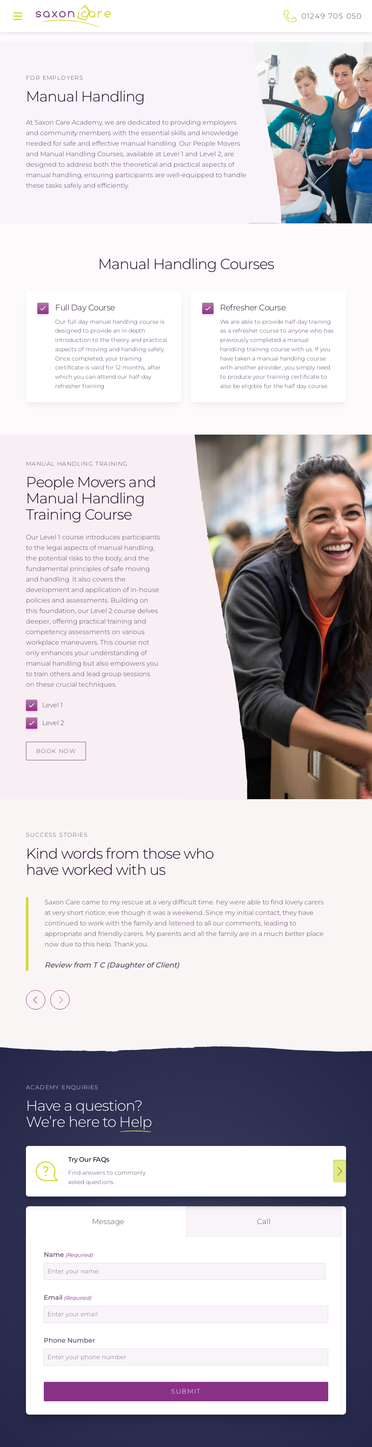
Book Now (56, 751)
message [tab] (108, 1221)
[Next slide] (60, 1000)
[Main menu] (18, 16)
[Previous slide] (35, 1000)
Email (67, 1298)
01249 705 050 (331, 16)
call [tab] (264, 1221)
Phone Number (69, 1340)
